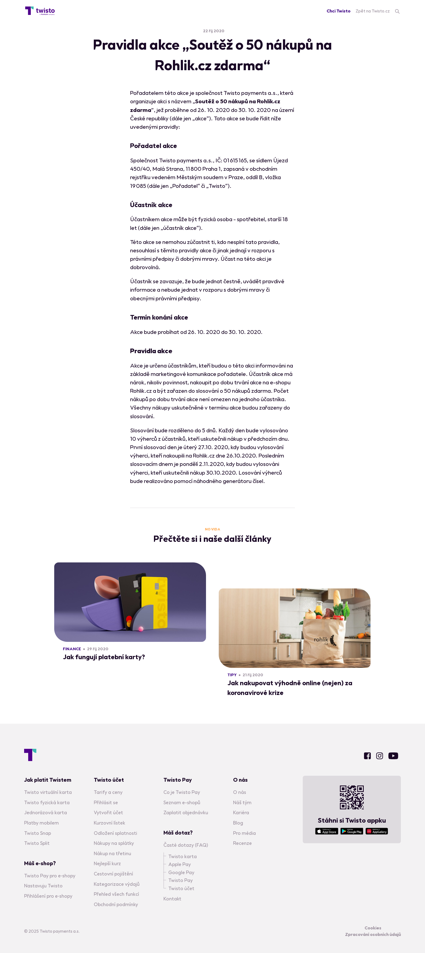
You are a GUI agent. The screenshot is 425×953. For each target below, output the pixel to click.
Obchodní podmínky (116, 904)
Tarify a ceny (108, 792)
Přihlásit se (106, 802)
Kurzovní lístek (109, 823)
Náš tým (242, 802)
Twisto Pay (180, 880)
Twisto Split (37, 843)
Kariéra (241, 812)
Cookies (373, 928)
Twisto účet (181, 888)
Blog (238, 823)
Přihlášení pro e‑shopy (48, 896)
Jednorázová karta (45, 812)
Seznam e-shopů (181, 802)
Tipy (232, 674)
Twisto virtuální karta (48, 792)
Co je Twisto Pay (181, 792)
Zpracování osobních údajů (373, 934)
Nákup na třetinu (112, 853)
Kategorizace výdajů (117, 884)
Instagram (379, 755)
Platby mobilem (41, 823)
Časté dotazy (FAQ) (185, 845)
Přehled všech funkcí (116, 894)
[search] (397, 11)
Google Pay (181, 872)
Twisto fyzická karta (47, 802)
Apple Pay (179, 864)
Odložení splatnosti (115, 833)
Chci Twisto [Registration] (338, 11)
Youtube (393, 755)
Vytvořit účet (108, 812)
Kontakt (172, 898)
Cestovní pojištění (113, 874)
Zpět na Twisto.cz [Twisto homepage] (373, 11)
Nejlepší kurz (107, 863)
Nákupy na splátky (114, 843)
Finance (72, 648)
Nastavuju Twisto (43, 886)
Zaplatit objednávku (185, 812)
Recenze (242, 843)
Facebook (367, 755)
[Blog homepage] (40, 11)
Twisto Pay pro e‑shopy (49, 875)
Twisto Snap (37, 833)
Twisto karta (182, 856)
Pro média (244, 833)
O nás (239, 792)
